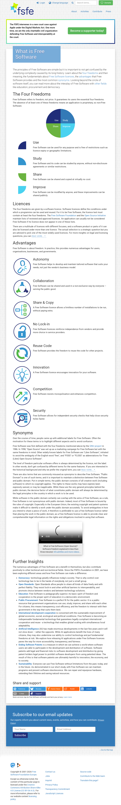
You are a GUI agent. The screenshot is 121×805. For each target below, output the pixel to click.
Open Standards (26, 584)
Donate (106, 3)
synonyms (63, 80)
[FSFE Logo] (22, 9)
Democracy (24, 578)
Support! (39, 694)
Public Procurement (28, 600)
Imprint (48, 780)
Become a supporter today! (87, 30)
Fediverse (21, 689)
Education (23, 594)
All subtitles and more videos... (67, 552)
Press (108, 11)
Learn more (68, 697)
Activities (85, 11)
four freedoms (90, 73)
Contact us (50, 772)
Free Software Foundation (63, 215)
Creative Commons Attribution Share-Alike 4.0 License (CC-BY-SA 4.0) (25, 788)
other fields (101, 83)
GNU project (96, 446)
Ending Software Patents (30, 644)
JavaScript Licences (54, 793)
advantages (85, 76)
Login (41, 3)
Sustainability (25, 664)
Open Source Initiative (95, 215)
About (74, 11)
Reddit (72, 689)
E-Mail (21, 694)
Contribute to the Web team (92, 776)
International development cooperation (37, 613)
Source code (85, 772)
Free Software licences (61, 76)
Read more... (38, 235)
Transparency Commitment (57, 789)
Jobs (47, 776)
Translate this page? (89, 780)
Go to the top (107, 750)
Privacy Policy (51, 785)
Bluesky (38, 689)
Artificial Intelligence (29, 629)
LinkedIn (89, 689)
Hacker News (55, 689)
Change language (58, 3)
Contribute (97, 11)
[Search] (72, 2)
